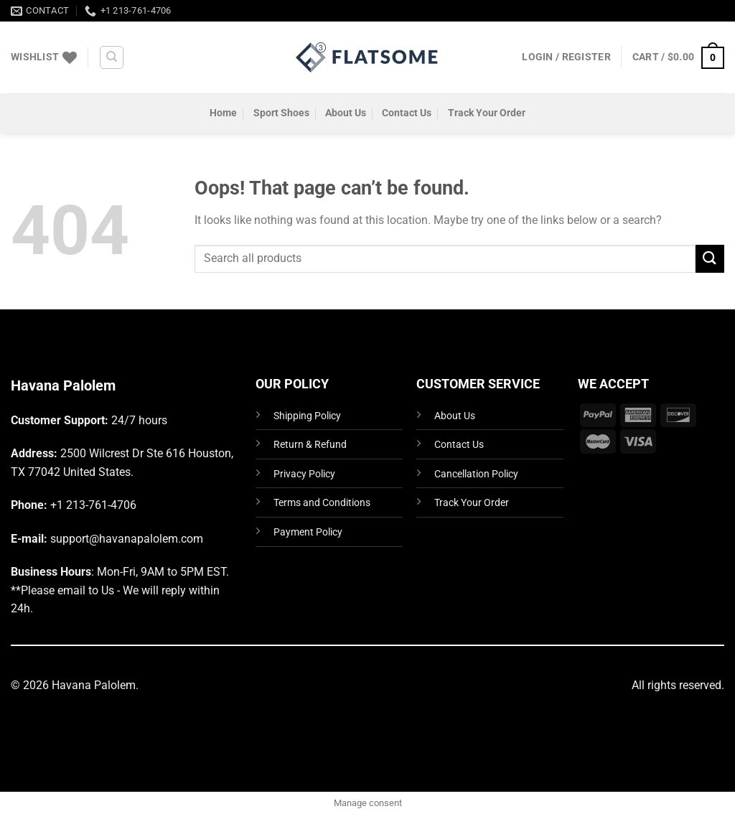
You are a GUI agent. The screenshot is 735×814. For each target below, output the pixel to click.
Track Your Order (486, 113)
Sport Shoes (281, 113)
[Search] (111, 57)
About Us (345, 113)
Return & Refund (310, 445)
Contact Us (406, 113)
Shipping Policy (307, 416)
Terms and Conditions (321, 503)
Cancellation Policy (476, 474)
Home (223, 113)
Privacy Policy (304, 474)
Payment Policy (307, 532)
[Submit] (710, 259)
